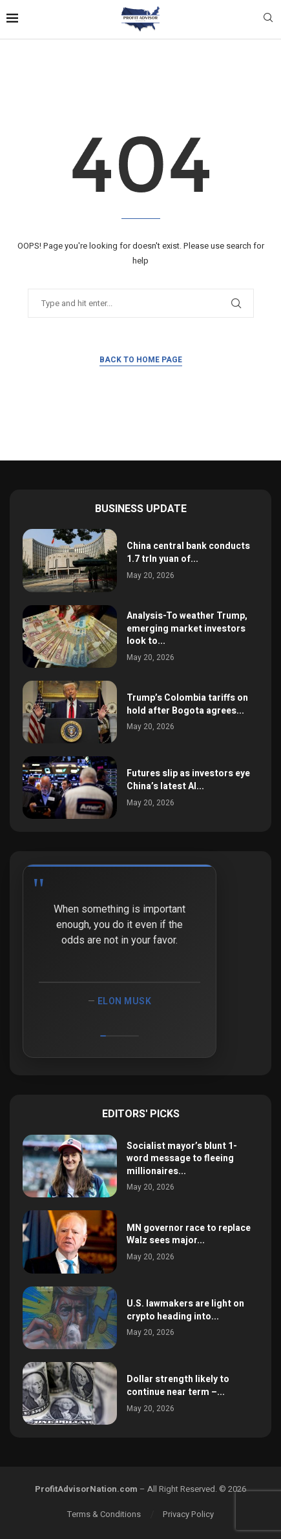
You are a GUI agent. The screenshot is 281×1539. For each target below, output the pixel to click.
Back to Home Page (140, 360)
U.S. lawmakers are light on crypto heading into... (185, 1310)
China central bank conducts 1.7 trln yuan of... (188, 552)
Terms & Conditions (104, 1514)
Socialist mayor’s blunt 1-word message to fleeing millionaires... (182, 1158)
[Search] (268, 19)
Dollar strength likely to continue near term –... (178, 1385)
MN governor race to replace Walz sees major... (189, 1234)
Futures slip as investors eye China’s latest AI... (188, 780)
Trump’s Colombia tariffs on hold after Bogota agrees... (187, 704)
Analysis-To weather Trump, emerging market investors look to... (187, 628)
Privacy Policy (188, 1514)
